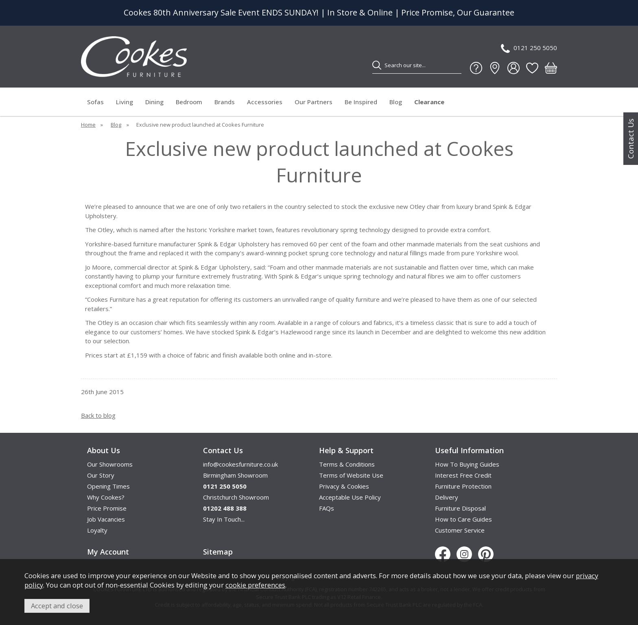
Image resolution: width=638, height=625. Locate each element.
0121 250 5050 (529, 48)
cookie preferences (255, 585)
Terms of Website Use (351, 475)
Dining (154, 102)
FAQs (326, 508)
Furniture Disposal (460, 508)
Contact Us (630, 138)
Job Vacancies (106, 519)
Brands (224, 102)
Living (124, 102)
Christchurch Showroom (236, 497)
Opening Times (108, 486)
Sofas (95, 102)
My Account (108, 552)
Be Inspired (361, 102)
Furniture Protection (463, 486)
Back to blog (98, 415)
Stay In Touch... (224, 519)
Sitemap (218, 552)
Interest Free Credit (463, 475)
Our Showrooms (110, 464)
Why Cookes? (106, 497)
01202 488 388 (225, 508)
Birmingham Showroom (235, 475)
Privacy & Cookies (344, 486)
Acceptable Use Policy (350, 497)
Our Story (100, 475)
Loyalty (97, 530)
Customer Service (460, 530)
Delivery (446, 497)
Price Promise (107, 508)
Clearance (429, 102)
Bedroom (189, 102)
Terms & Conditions (347, 464)
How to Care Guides (463, 519)
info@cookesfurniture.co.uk (240, 464)
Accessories (264, 102)
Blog (395, 102)
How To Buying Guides (467, 464)
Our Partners (313, 102)
